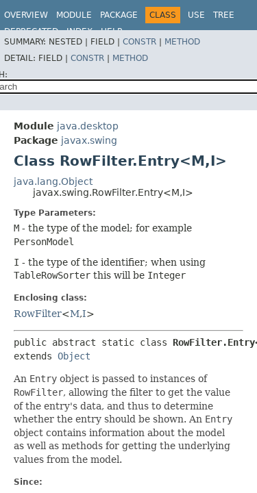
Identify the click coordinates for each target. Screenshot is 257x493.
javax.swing (89, 140)
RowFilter (38, 313)
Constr (139, 42)
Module (74, 15)
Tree (223, 15)
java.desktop (88, 126)
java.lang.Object (53, 181)
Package (119, 15)
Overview (26, 15)
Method (182, 42)
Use (196, 15)
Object (74, 356)
